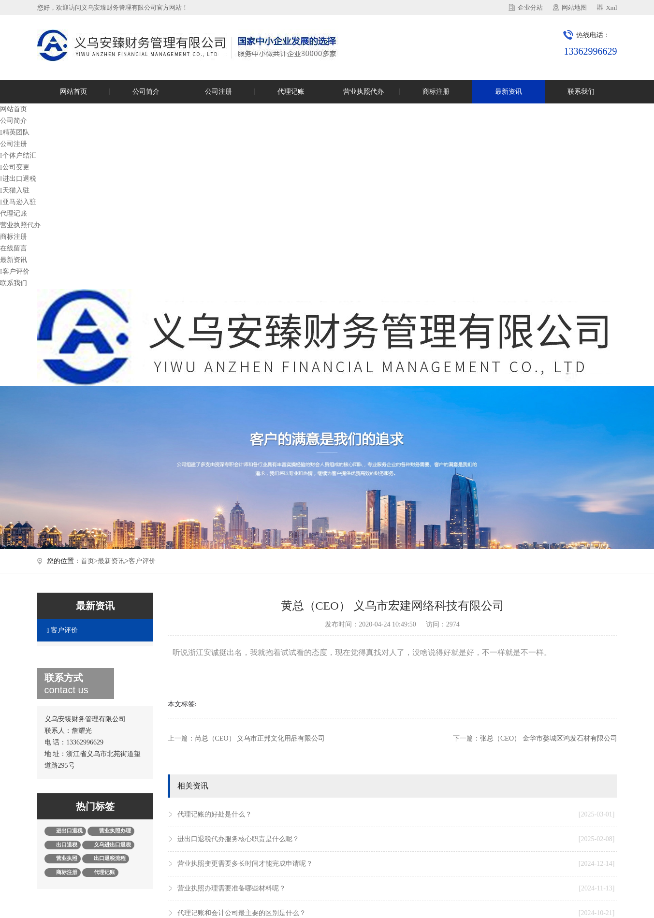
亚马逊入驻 (18, 201)
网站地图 (574, 7)
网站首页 (73, 91)
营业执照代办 (363, 91)
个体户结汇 (18, 155)
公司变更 (14, 167)
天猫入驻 (14, 190)
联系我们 (581, 91)
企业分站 (530, 7)
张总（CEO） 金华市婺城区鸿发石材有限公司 (548, 738)
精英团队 (14, 132)
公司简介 (146, 91)
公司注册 (218, 91)
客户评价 (14, 271)
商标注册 (436, 91)
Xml (611, 7)
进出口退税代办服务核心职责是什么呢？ (396, 839)
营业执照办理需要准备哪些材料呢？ (396, 888)
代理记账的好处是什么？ (396, 814)
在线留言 (13, 248)
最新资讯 (508, 91)
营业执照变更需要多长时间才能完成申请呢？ (396, 864)
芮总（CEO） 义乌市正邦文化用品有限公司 (260, 738)
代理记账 (291, 91)
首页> (89, 561)
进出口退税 (18, 178)
